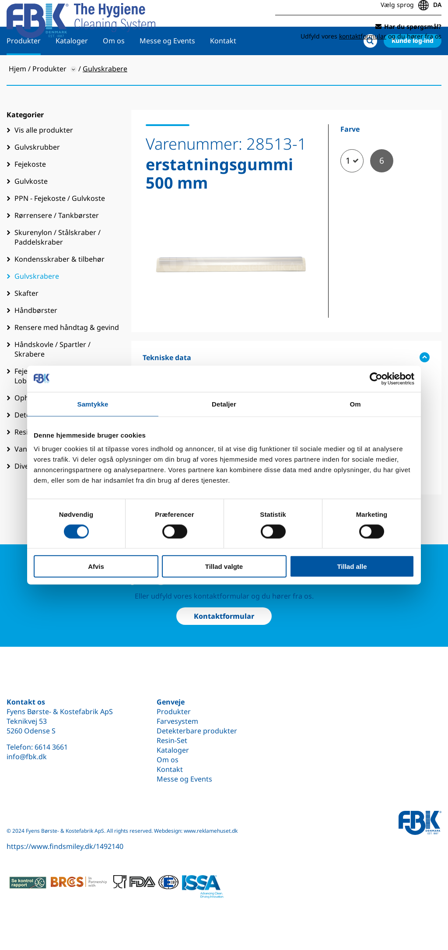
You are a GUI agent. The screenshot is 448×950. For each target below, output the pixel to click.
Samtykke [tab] (92, 403)
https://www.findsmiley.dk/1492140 (65, 846)
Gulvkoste (31, 209)
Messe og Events (167, 69)
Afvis (96, 566)
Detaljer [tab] (224, 403)
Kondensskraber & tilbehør (59, 287)
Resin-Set (172, 740)
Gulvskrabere (36, 304)
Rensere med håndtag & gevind (66, 355)
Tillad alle (352, 566)
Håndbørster (35, 338)
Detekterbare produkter (197, 731)
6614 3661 (51, 747)
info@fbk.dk (27, 756)
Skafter (26, 321)
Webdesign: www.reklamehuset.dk (196, 830)
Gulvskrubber (37, 175)
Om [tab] (355, 403)
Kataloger (72, 69)
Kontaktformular (224, 616)
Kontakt (223, 69)
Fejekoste (30, 192)
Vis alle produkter (43, 158)
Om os (114, 69)
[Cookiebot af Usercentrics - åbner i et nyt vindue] (376, 378)
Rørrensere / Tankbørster (56, 243)
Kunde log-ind (413, 68)
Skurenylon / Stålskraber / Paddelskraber (57, 265)
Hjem (17, 97)
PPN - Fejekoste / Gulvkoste (59, 226)
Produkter (24, 69)
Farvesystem (177, 721)
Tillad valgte (224, 566)
